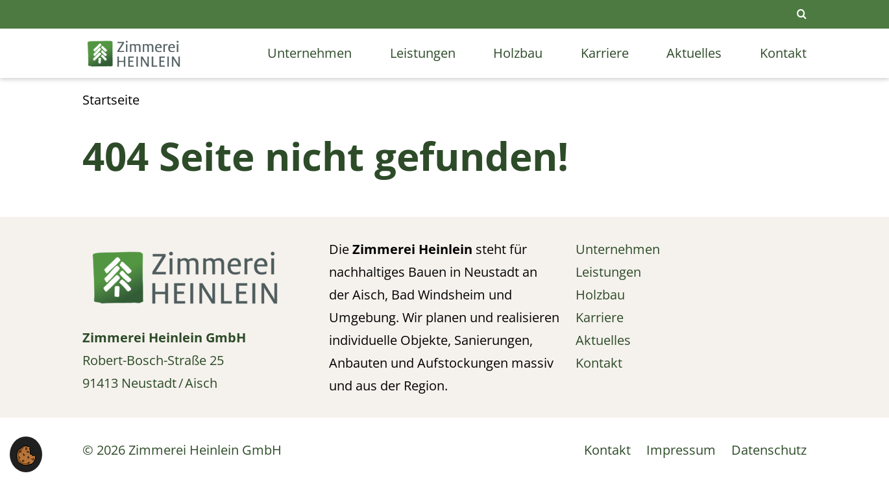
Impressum (681, 450)
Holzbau (517, 53)
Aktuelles (694, 53)
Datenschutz (769, 450)
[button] (26, 454)
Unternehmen (309, 53)
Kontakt (783, 53)
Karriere (605, 53)
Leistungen (423, 53)
